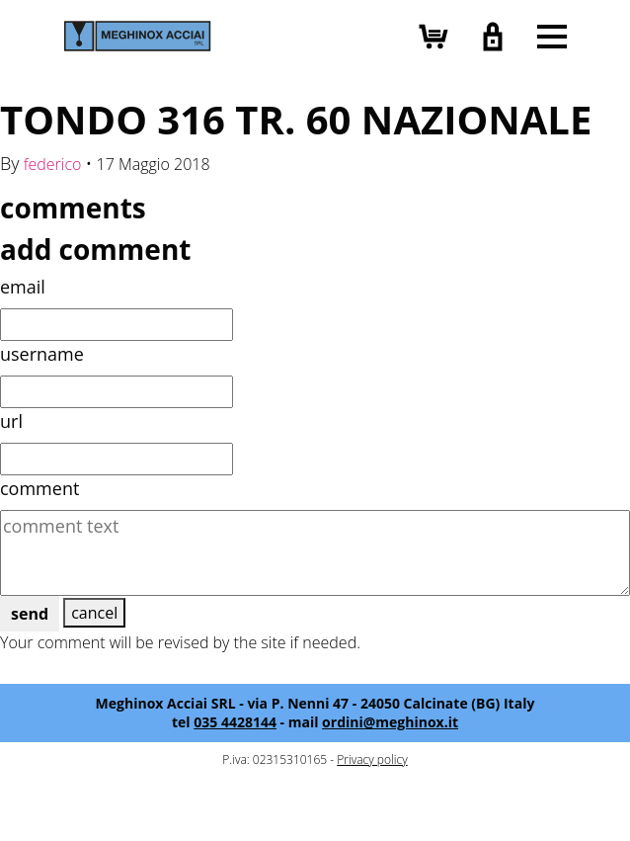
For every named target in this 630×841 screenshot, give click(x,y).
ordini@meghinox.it (390, 722)
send (29, 614)
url (11, 421)
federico (53, 164)
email (22, 286)
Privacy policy (372, 759)
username (42, 354)
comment (39, 488)
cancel (94, 613)
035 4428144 (235, 722)
